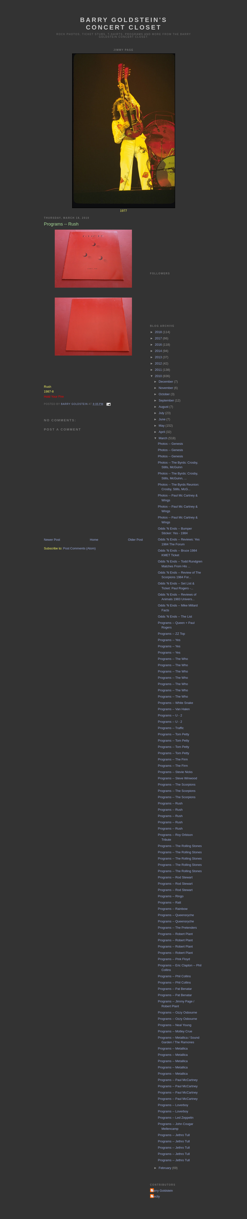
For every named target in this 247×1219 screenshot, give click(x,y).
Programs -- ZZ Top (171, 633)
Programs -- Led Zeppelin (175, 1117)
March (163, 438)
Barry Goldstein (162, 1190)
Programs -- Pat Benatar (175, 989)
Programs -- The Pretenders (177, 927)
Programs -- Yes (169, 640)
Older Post (135, 539)
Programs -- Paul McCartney (178, 1080)
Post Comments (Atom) (79, 548)
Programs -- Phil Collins (174, 976)
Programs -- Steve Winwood (177, 778)
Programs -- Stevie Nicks (175, 772)
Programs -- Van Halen (174, 709)
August (164, 407)
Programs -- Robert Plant (175, 934)
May (162, 425)
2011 (159, 370)
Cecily (155, 1196)
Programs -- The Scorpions (176, 784)
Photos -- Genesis (170, 443)
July (162, 413)
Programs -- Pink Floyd (174, 959)
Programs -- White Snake (175, 703)
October (165, 394)
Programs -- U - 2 (170, 715)
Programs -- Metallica (173, 1048)
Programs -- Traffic (171, 728)
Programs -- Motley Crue (175, 1031)
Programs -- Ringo (170, 896)
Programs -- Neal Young (174, 1025)
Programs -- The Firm (173, 759)
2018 (159, 332)
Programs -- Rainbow (172, 909)
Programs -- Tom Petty (173, 734)
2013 (159, 357)
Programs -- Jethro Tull (174, 1135)
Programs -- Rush (170, 803)
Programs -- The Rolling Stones (180, 846)
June (162, 419)
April (162, 432)
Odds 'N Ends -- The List (175, 616)
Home (94, 539)
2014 (159, 351)
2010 (159, 376)
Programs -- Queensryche (176, 915)
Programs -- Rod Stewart (175, 877)
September (167, 400)
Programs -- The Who (173, 659)
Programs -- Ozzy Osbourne (177, 1012)
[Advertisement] (174, 236)
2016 (159, 344)
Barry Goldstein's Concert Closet (123, 23)
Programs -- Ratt (169, 902)
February (165, 1168)
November (166, 388)
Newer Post (52, 539)
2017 (159, 338)
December (166, 381)
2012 (159, 363)
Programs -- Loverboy (173, 1105)
